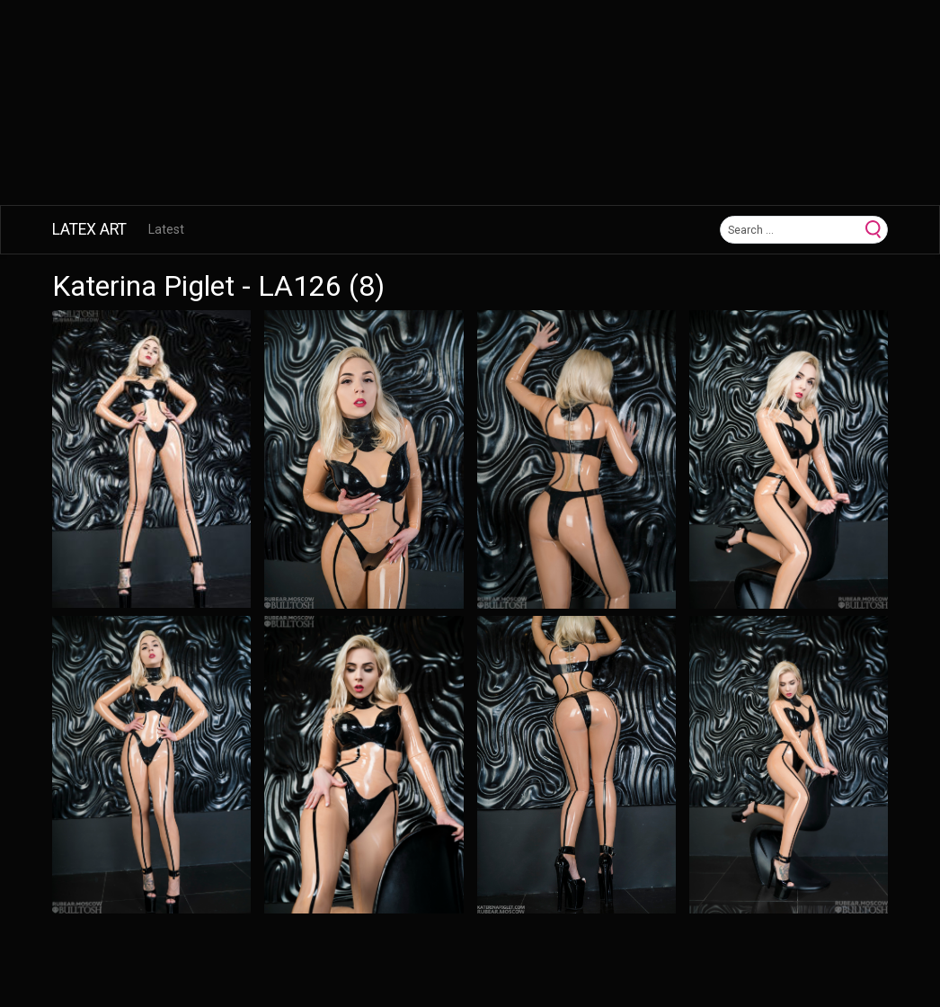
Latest (166, 229)
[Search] (790, 229)
